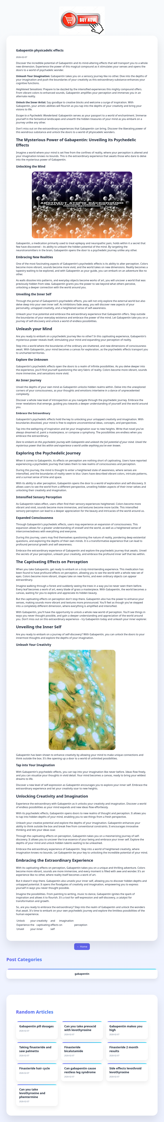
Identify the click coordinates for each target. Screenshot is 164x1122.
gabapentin (82, 974)
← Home (82, 946)
